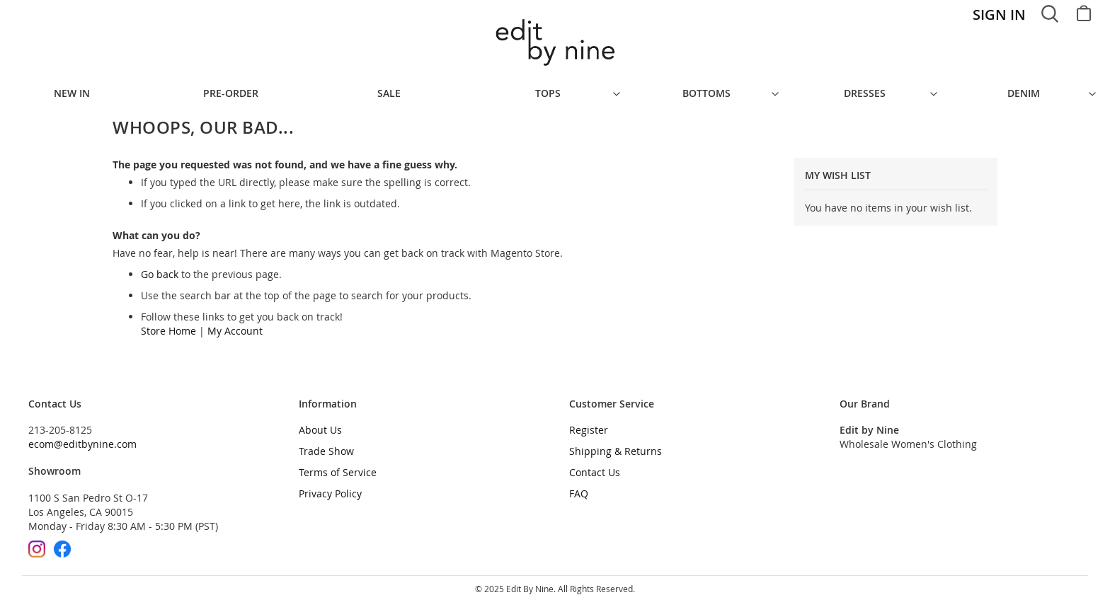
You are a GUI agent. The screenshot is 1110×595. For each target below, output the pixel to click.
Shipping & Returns (615, 444)
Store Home (168, 323)
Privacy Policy (330, 486)
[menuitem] (79, 89)
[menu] (555, 89)
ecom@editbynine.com (82, 437)
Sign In (999, 14)
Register (588, 422)
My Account (235, 323)
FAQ (578, 486)
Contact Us (594, 465)
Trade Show (326, 444)
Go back (159, 267)
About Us (320, 422)
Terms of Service (338, 465)
